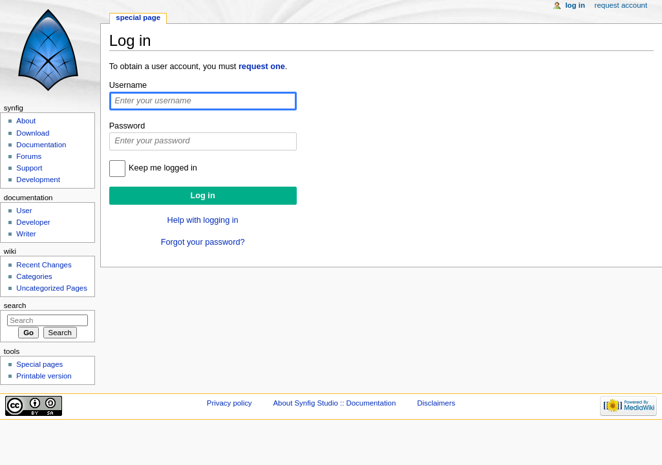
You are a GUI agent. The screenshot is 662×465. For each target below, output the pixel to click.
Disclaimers (436, 403)
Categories (34, 276)
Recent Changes (43, 265)
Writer (26, 234)
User (24, 210)
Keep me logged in (163, 167)
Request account (621, 5)
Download (32, 133)
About (26, 121)
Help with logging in (203, 220)
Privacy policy (229, 403)
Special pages (39, 364)
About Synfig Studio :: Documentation (334, 403)
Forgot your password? (203, 242)
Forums (28, 156)
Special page (138, 17)
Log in (575, 5)
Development (37, 179)
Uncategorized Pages (51, 288)
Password (127, 125)
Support (29, 168)
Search (15, 305)
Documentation (41, 145)
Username (128, 85)
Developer (33, 222)
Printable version (43, 376)
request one (262, 66)
